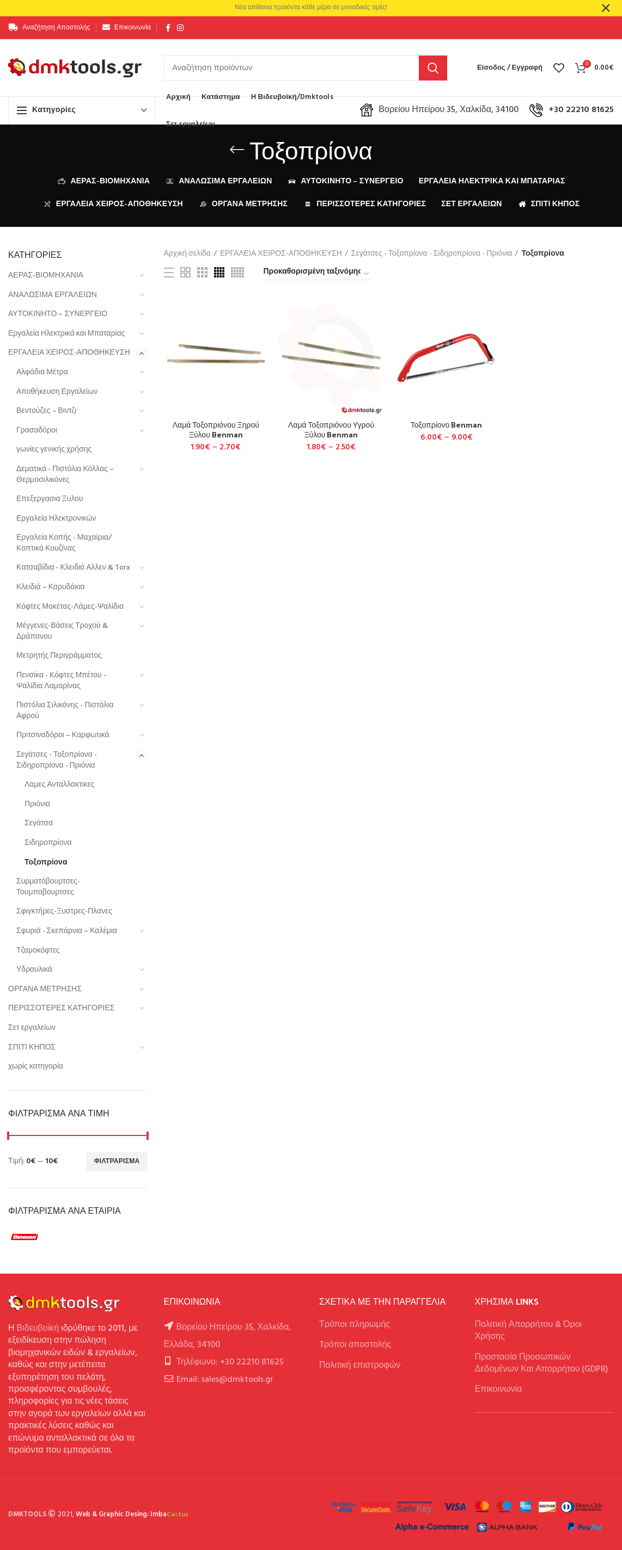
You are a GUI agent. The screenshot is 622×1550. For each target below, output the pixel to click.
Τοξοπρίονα (46, 862)
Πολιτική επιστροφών (359, 1365)
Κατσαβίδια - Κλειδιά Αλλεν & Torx (73, 567)
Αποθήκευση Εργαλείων (56, 392)
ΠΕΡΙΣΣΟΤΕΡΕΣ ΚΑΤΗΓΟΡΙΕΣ (61, 1008)
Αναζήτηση (433, 68)
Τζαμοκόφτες (38, 950)
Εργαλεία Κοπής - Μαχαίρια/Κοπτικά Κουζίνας (64, 543)
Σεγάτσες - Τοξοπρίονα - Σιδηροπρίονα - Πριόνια (56, 760)
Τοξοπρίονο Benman (447, 425)
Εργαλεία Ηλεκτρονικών (56, 518)
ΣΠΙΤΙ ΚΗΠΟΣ (32, 1047)
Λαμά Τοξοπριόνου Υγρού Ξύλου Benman (331, 430)
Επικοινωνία (498, 1389)
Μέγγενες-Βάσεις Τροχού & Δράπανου (62, 631)
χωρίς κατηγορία (35, 1066)
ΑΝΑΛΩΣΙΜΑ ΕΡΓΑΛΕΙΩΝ (52, 295)
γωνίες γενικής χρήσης (54, 449)
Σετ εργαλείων (32, 1028)
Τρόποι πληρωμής (354, 1325)
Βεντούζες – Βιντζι (46, 411)
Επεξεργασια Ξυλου (49, 499)
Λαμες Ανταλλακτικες (60, 785)
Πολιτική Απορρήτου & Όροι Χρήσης (528, 1331)
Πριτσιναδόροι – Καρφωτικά (62, 735)
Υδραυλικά (34, 970)
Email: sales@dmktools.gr (224, 1380)
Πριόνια (37, 804)
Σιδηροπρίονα (48, 843)
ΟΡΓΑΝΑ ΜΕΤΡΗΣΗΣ (45, 989)
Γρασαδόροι (36, 430)
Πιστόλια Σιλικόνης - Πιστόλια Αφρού (64, 710)
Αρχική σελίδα (187, 254)
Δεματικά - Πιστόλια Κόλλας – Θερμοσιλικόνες (65, 474)
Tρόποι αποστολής (355, 1345)
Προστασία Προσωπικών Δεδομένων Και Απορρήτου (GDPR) (542, 1363)
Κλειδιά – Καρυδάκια (50, 587)
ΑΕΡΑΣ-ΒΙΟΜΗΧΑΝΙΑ (45, 275)
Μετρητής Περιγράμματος (59, 656)
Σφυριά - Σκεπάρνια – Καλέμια (66, 931)
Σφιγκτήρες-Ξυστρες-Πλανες (64, 911)
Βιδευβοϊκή (38, 1328)
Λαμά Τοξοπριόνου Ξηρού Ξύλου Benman (216, 430)
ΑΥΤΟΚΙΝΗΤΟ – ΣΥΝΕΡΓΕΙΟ (57, 314)
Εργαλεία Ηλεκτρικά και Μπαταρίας (66, 334)
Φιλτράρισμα (117, 1161)
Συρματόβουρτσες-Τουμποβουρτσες (48, 887)
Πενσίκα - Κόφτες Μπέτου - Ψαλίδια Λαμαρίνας (61, 681)
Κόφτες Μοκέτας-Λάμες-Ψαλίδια (70, 607)
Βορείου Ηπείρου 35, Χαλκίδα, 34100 (439, 110)
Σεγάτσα (39, 823)
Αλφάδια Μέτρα (42, 372)
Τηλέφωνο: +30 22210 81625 (230, 1362)
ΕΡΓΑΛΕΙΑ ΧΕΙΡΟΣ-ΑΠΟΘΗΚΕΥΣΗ (69, 353)
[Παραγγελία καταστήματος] (317, 273)
